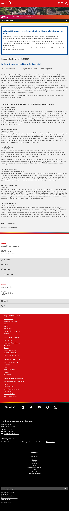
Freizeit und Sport (9, 370)
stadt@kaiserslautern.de (11, 434)
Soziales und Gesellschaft (12, 343)
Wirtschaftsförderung (10, 396)
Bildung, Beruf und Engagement (14, 382)
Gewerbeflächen (9, 386)
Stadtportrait (8, 340)
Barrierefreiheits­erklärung (9, 498)
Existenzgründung (9, 394)
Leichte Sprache (6, 500)
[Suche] (65, 489)
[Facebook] (23, 407)
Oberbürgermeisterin (10, 321)
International (8, 391)
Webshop (34, 471)
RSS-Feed (34, 462)
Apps (34, 458)
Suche (34, 465)
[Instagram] (48, 407)
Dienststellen (50, 442)
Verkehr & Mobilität (10, 350)
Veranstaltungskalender (11, 362)
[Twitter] (31, 407)
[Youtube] (39, 407)
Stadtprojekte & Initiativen (12, 331)
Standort (6, 384)
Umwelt (6, 348)
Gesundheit (7, 345)
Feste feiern (7, 374)
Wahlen (6, 326)
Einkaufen (7, 372)
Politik (5, 324)
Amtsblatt (34, 456)
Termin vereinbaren (34, 473)
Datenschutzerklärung (8, 496)
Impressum (4, 494)
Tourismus (7, 365)
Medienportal (8, 328)
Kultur (6, 367)
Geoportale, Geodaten (10, 353)
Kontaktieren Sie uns (7, 492)
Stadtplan (34, 464)
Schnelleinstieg (35, 20)
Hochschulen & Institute (11, 389)
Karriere (34, 460)
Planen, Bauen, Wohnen (11, 355)
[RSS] (55, 407)
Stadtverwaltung (9, 319)
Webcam (34, 469)
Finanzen (6, 333)
